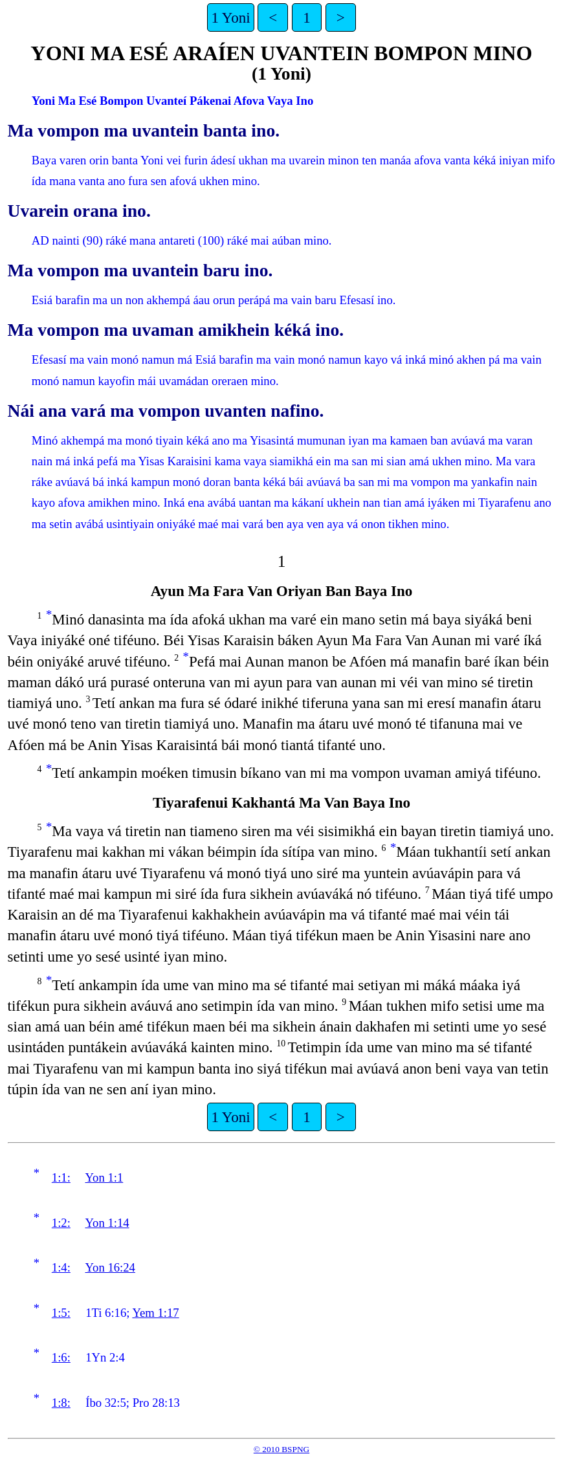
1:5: (61, 1312)
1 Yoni (230, 17)
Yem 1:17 (155, 1312)
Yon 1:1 (104, 1177)
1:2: (61, 1223)
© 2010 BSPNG (281, 1449)
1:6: (61, 1357)
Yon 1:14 (107, 1223)
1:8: (61, 1402)
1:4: (61, 1267)
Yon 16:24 (110, 1267)
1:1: (61, 1177)
